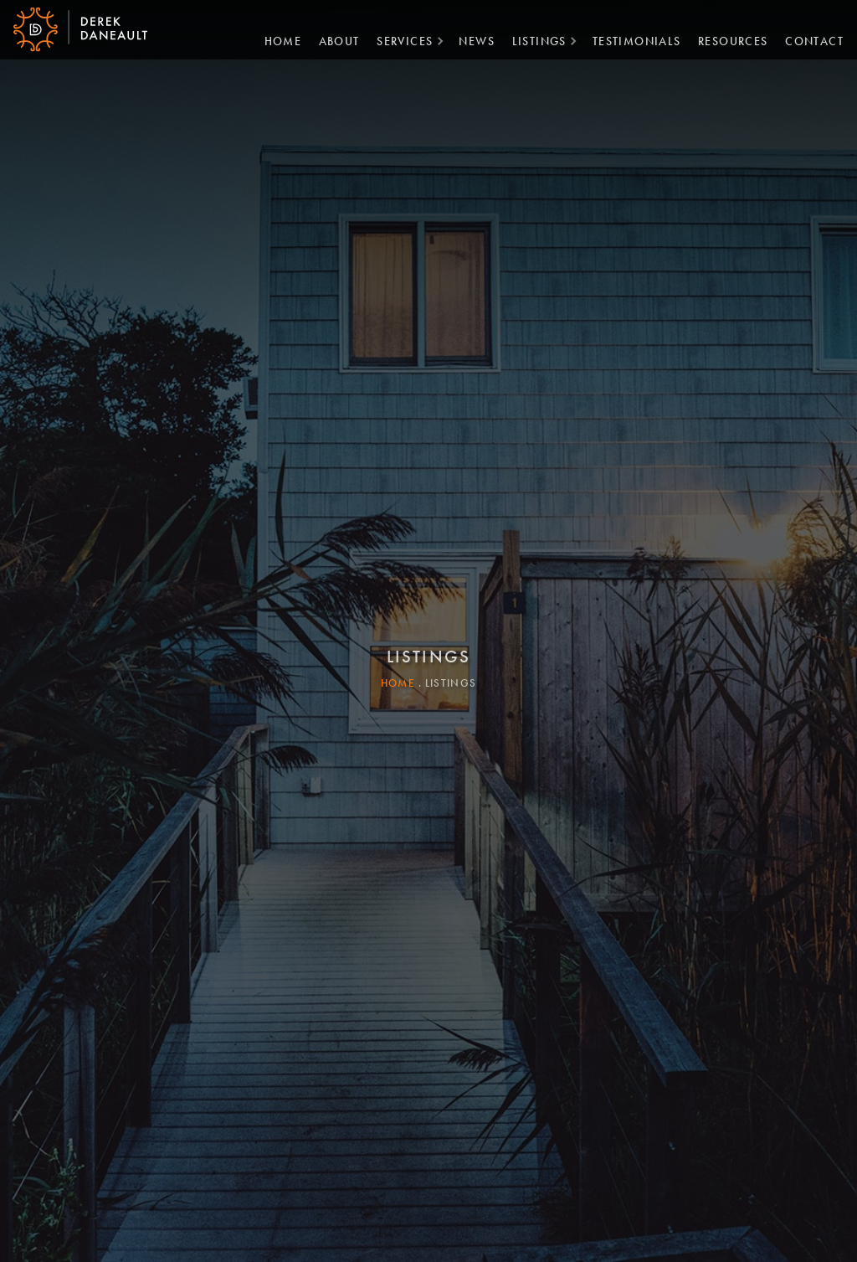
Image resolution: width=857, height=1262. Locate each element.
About (332, 39)
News (470, 39)
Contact (807, 39)
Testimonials (630, 39)
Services (398, 39)
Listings (532, 39)
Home (276, 39)
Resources (726, 39)
